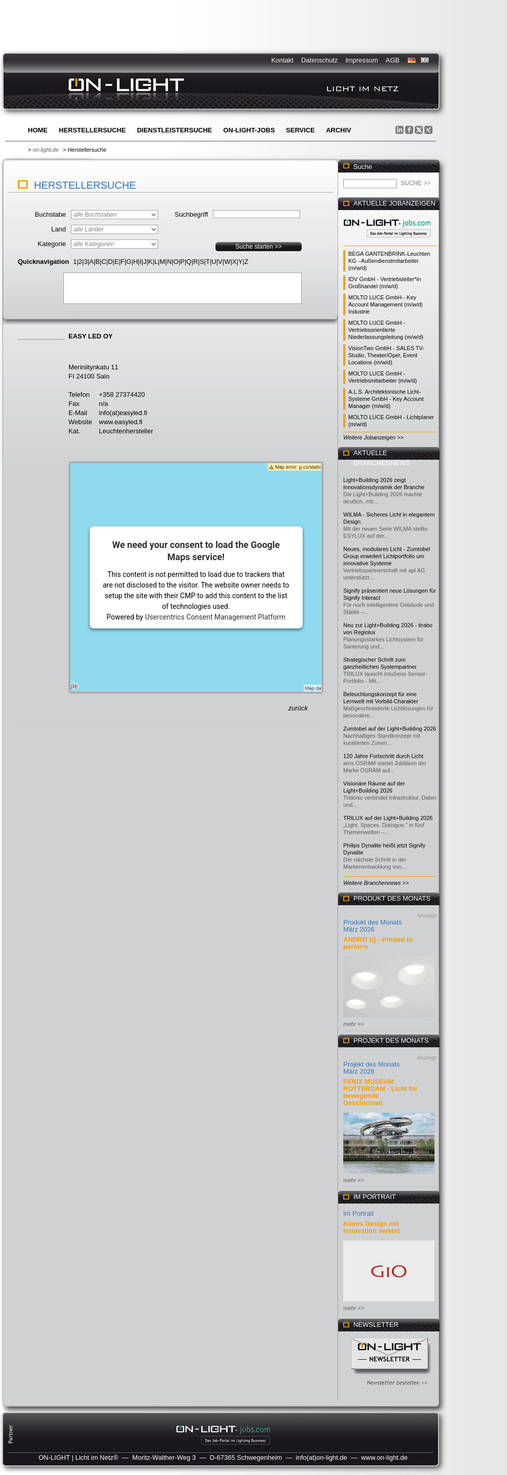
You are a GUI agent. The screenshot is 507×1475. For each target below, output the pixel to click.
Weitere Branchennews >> (376, 883)
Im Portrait (358, 1213)
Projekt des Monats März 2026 (371, 1067)
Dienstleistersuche (174, 130)
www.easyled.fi (120, 422)
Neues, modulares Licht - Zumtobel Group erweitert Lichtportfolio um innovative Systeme (386, 556)
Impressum (361, 60)
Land (58, 229)
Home (38, 130)
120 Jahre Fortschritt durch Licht (383, 756)
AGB (393, 60)
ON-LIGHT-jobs (249, 130)
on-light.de (45, 150)
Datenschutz (319, 60)
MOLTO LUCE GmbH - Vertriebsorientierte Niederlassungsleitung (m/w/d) (385, 330)
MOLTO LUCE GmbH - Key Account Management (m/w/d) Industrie (385, 304)
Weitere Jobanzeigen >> (373, 437)
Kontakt (282, 60)
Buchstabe (50, 214)
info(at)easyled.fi (123, 413)
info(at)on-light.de (321, 1457)
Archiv (338, 130)
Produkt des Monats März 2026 (372, 925)
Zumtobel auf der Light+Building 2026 (389, 729)
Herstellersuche (92, 130)
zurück (298, 708)
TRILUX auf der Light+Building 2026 (387, 818)
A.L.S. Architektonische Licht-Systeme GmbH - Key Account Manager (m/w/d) (386, 399)
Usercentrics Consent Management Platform (215, 616)
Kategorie (52, 244)
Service (300, 130)
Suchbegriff (191, 214)
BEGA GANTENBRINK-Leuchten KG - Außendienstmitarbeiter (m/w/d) (389, 261)
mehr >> (353, 1024)
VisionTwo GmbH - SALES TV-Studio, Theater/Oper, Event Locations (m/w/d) (386, 355)
